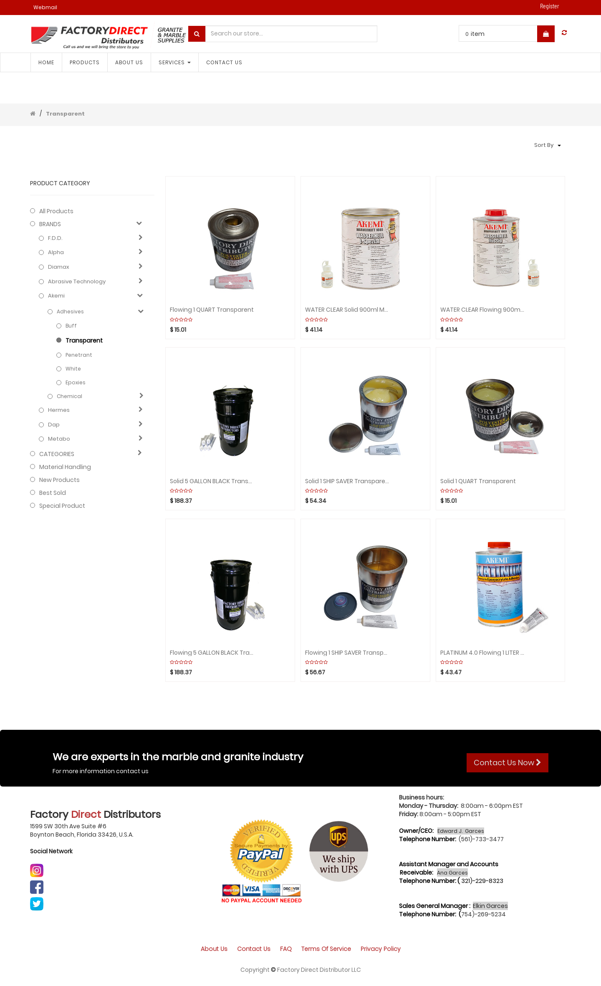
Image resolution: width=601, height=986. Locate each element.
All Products (56, 211)
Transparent (65, 114)
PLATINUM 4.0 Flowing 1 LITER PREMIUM (482, 653)
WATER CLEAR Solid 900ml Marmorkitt (347, 310)
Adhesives (70, 311)
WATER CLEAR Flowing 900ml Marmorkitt (482, 310)
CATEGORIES (56, 454)
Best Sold (52, 493)
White (73, 368)
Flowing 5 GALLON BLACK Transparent (212, 653)
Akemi (56, 296)
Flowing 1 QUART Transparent (212, 310)
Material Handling (65, 467)
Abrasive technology (77, 281)
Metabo (59, 439)
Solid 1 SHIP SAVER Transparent (347, 481)
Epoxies (76, 382)
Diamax (58, 267)
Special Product (62, 506)
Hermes (59, 410)
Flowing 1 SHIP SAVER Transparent (347, 653)
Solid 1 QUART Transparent (478, 481)
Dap (54, 425)
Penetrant (79, 354)
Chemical (69, 396)
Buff (71, 325)
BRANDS (50, 224)
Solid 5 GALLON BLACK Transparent (212, 481)
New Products (59, 480)
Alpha (56, 252)
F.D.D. (55, 238)
